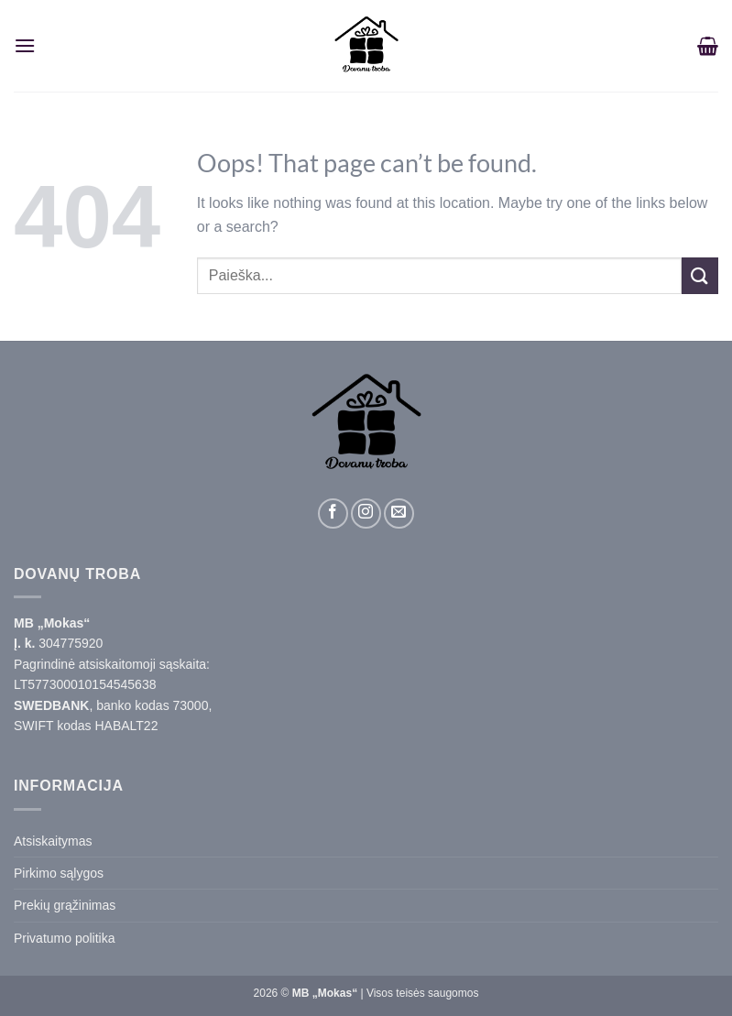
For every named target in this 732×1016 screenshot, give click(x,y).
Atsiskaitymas (53, 841)
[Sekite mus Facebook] (333, 513)
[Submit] (700, 275)
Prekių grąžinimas (64, 905)
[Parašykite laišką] (399, 513)
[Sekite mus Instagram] (366, 513)
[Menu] (25, 45)
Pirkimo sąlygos (59, 873)
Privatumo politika (64, 938)
